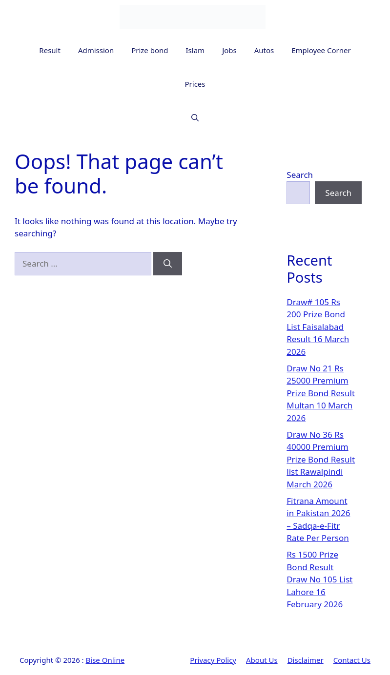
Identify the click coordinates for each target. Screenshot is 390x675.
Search (300, 174)
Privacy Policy (213, 660)
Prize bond (149, 50)
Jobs (229, 50)
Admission (96, 50)
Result (50, 50)
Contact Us (351, 660)
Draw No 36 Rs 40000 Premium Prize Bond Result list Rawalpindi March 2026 (321, 459)
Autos (264, 50)
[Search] (167, 263)
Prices (195, 84)
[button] (195, 118)
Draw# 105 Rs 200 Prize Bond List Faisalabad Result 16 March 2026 (318, 326)
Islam (195, 50)
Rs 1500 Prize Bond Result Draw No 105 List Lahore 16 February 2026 (319, 579)
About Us (262, 660)
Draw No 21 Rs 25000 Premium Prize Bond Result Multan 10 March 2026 (321, 393)
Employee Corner (320, 50)
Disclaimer (305, 660)
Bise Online (105, 660)
